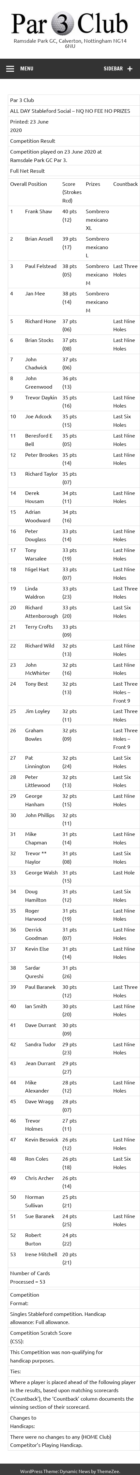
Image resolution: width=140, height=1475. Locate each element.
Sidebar (113, 68)
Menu (26, 68)
